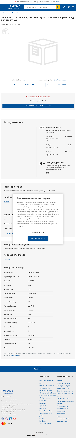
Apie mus (42, 406)
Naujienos (42, 400)
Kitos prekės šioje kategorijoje (38, 106)
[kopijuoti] (21, 24)
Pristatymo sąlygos (63, 386)
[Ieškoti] (58, 7)
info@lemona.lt (15, 355)
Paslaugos (42, 403)
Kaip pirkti (60, 381)
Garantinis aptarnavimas (65, 391)
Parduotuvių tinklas (45, 411)
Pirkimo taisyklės (62, 406)
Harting (24, 80)
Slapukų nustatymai (63, 419)
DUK (58, 416)
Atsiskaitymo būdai (63, 383)
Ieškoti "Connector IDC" (59, 80)
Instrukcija (7, 202)
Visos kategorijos (45, 424)
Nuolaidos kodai (62, 409)
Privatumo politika (63, 398)
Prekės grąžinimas (63, 388)
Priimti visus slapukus (49, 235)
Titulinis (3, 13)
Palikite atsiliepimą (63, 421)
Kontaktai (42, 408)
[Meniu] (4, 7)
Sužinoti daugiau (21, 229)
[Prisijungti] (64, 7)
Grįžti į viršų (38, 369)
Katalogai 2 (14, 13)
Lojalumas (42, 421)
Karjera (41, 418)
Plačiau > (58, 1)
